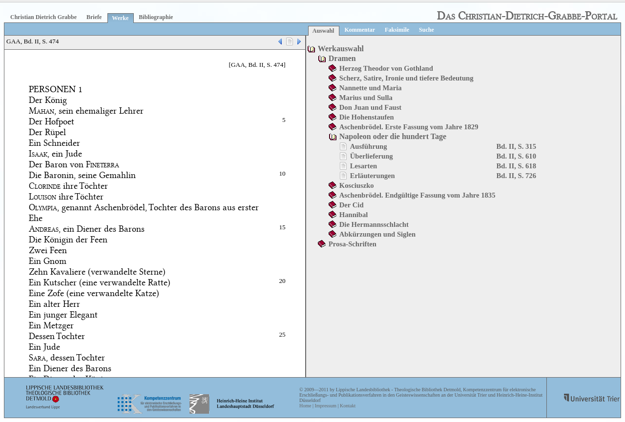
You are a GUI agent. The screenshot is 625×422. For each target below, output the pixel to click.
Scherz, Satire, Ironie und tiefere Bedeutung (406, 78)
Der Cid (351, 205)
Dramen (342, 58)
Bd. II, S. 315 (516, 146)
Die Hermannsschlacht (374, 224)
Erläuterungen (372, 176)
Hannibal (353, 215)
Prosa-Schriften (352, 244)
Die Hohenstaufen (366, 117)
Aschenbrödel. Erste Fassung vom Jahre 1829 (409, 127)
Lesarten (363, 166)
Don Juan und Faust (370, 107)
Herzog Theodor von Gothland (386, 68)
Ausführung (368, 146)
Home (305, 405)
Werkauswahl (341, 48)
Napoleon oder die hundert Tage (392, 136)
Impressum (325, 405)
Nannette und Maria (370, 88)
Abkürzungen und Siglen (377, 234)
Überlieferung (371, 156)
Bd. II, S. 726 (516, 176)
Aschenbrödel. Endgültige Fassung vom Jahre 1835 (417, 195)
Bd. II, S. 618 (516, 166)
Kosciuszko (356, 185)
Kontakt (347, 405)
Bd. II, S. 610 (516, 156)
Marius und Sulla (366, 97)
